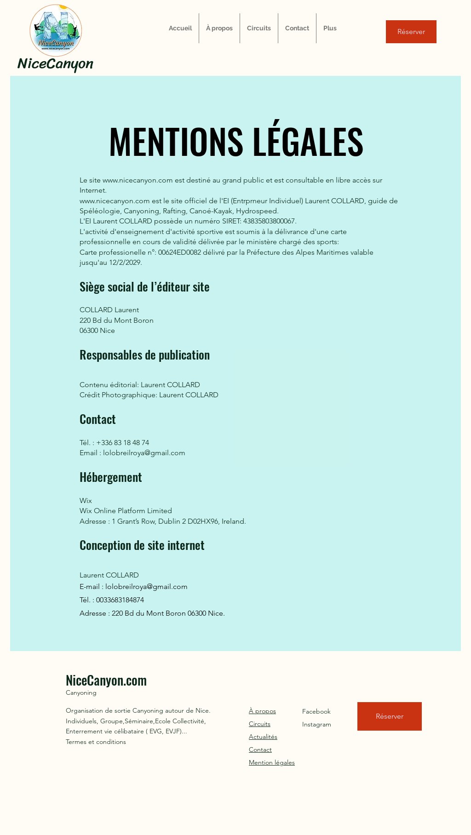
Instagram (316, 724)
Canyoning (81, 692)
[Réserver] (411, 31)
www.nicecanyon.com (138, 180)
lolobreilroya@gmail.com (146, 586)
